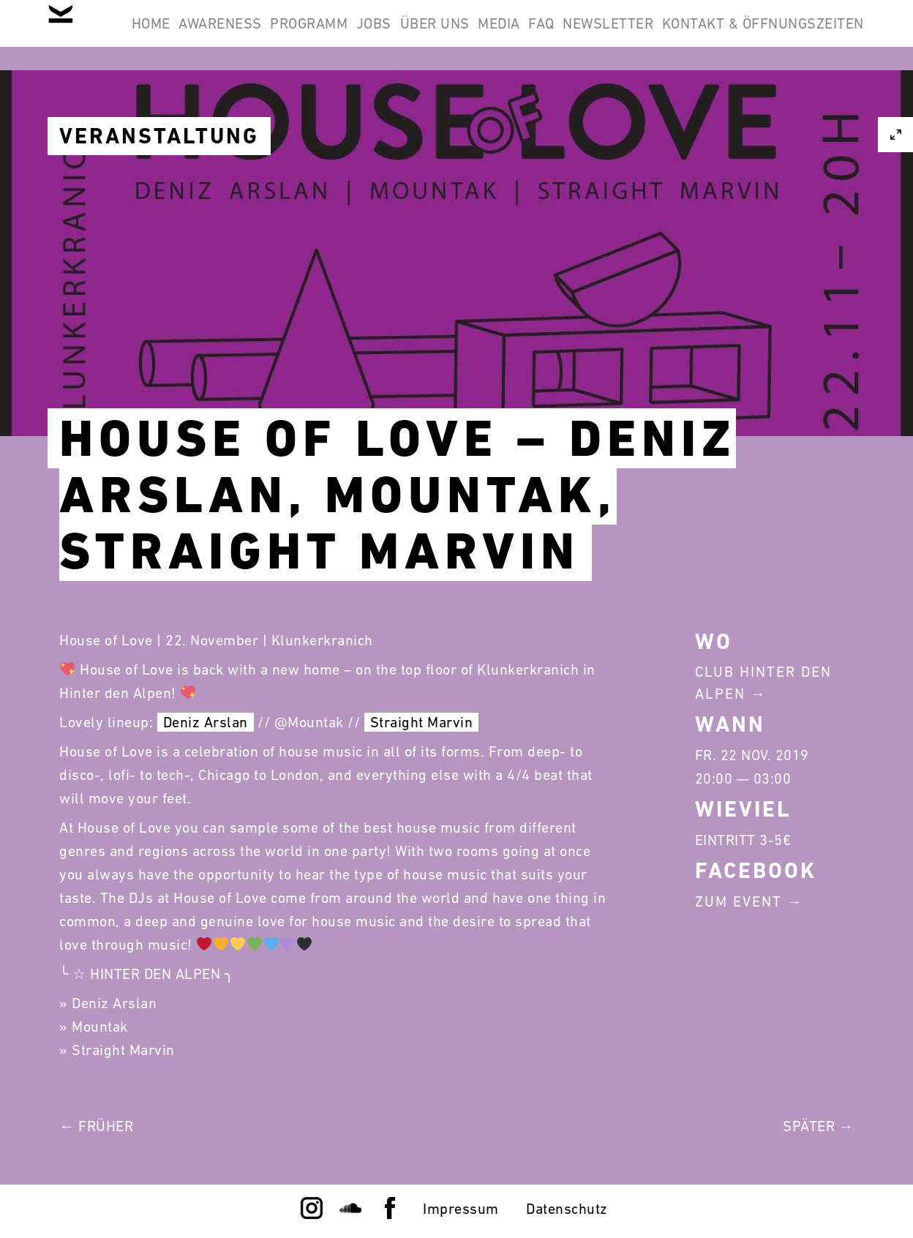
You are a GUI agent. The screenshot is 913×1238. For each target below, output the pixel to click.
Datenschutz (567, 1209)
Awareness (308, 35)
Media (662, 35)
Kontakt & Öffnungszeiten (753, 105)
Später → (818, 1126)
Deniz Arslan (205, 722)
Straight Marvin (421, 722)
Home (219, 35)
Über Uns (579, 35)
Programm (415, 35)
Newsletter (809, 35)
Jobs (498, 35)
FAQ (723, 35)
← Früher (96, 1126)
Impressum (461, 1209)
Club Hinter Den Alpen (763, 683)
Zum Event (738, 901)
